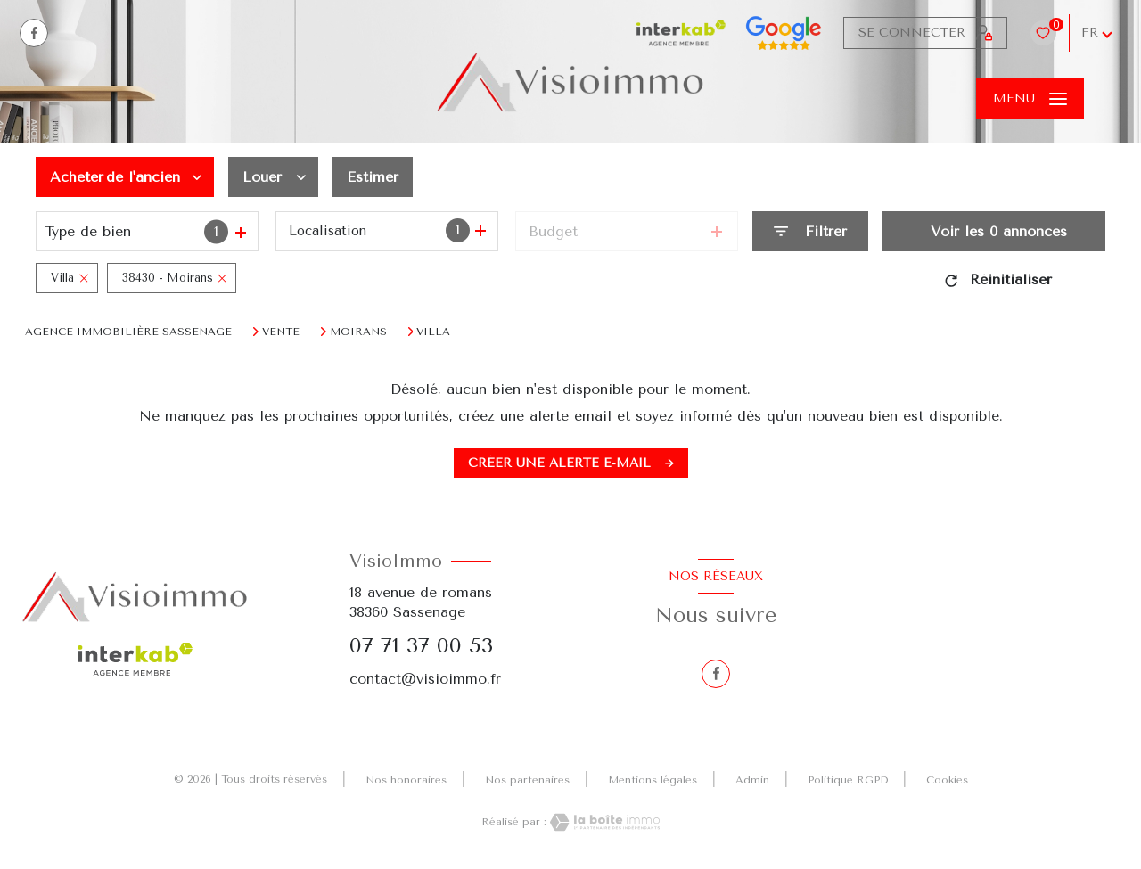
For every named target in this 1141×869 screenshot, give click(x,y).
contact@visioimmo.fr (425, 678)
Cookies (947, 780)
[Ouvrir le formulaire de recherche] (810, 231)
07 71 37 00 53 (421, 645)
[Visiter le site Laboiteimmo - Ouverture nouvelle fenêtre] (603, 822)
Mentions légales (652, 780)
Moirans (358, 331)
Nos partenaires (527, 780)
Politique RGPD (848, 780)
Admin (752, 780)
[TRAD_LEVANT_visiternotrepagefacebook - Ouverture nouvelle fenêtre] (34, 33)
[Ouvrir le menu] (1030, 98)
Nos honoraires (406, 780)
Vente (281, 331)
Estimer (372, 176)
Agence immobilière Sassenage (128, 331)
